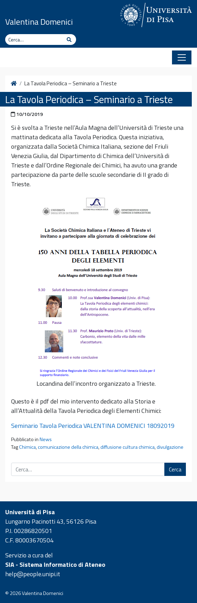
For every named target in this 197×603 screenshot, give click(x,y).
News (46, 439)
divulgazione (170, 447)
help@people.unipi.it (32, 574)
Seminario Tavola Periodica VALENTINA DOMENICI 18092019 (92, 425)
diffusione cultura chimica (127, 447)
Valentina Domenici (39, 21)
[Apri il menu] (181, 57)
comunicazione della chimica (68, 447)
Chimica (27, 447)
